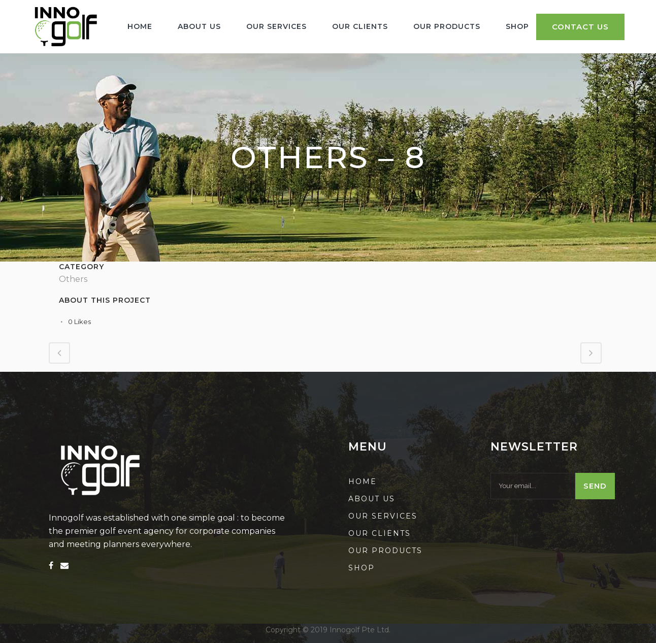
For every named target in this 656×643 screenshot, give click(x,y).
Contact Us (580, 26)
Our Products (385, 550)
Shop (361, 567)
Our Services (382, 516)
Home (362, 481)
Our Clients (379, 533)
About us (371, 498)
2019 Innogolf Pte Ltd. (350, 629)
